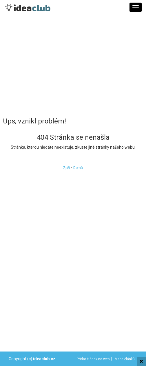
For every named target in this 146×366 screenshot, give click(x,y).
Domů (78, 168)
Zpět (66, 168)
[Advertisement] (73, 65)
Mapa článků (125, 359)
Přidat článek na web (93, 359)
